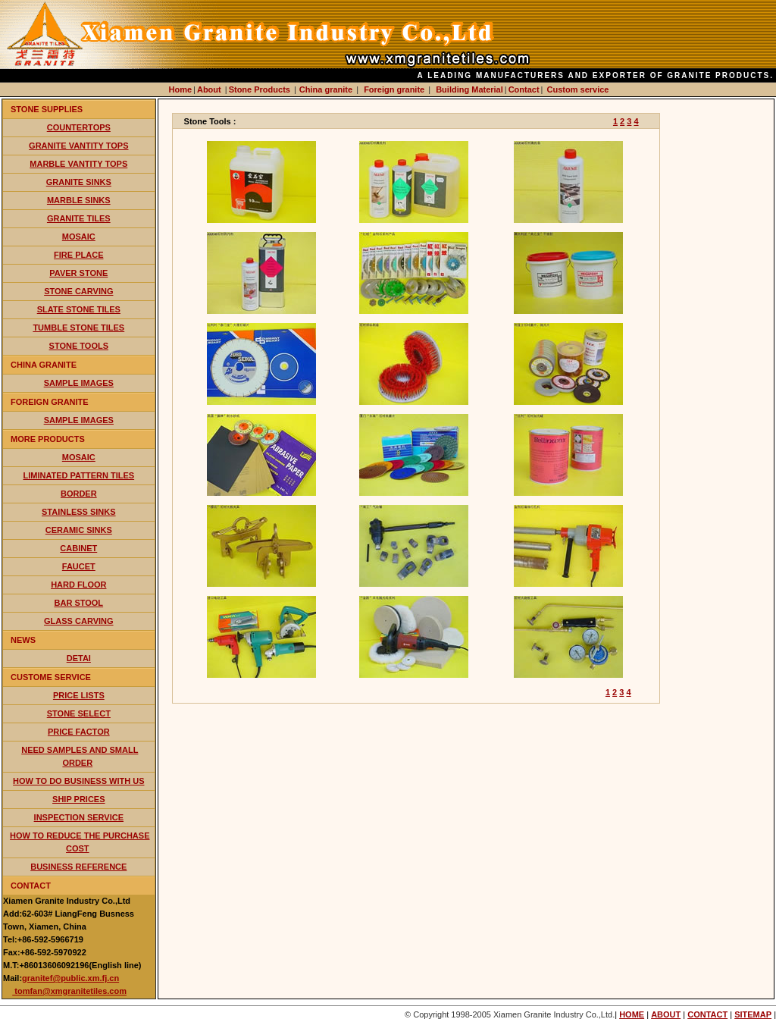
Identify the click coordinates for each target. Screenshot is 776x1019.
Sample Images (79, 382)
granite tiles (79, 218)
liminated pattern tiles (78, 475)
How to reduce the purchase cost (79, 842)
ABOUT (666, 1014)
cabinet (78, 548)
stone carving (78, 291)
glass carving (78, 621)
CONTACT (707, 1014)
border (79, 493)
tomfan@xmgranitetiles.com (69, 990)
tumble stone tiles (78, 327)
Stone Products (261, 89)
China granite (325, 89)
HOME (631, 1014)
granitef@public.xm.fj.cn (70, 978)
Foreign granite (394, 89)
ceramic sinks (78, 530)
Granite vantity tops (78, 145)
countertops (79, 127)
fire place (78, 254)
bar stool (79, 602)
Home (180, 89)
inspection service (79, 817)
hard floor (78, 584)
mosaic (78, 236)
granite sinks (78, 182)
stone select (79, 713)
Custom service (578, 89)
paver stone (78, 272)
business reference (78, 866)
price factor (79, 731)
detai (79, 658)
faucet (78, 566)
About (210, 89)
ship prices (78, 799)
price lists (79, 695)
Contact (524, 89)
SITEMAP (752, 1014)
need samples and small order (79, 756)
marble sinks (79, 200)
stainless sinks (79, 511)
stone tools (78, 345)
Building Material (469, 89)
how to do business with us (78, 780)
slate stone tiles (78, 309)
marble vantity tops (78, 163)
